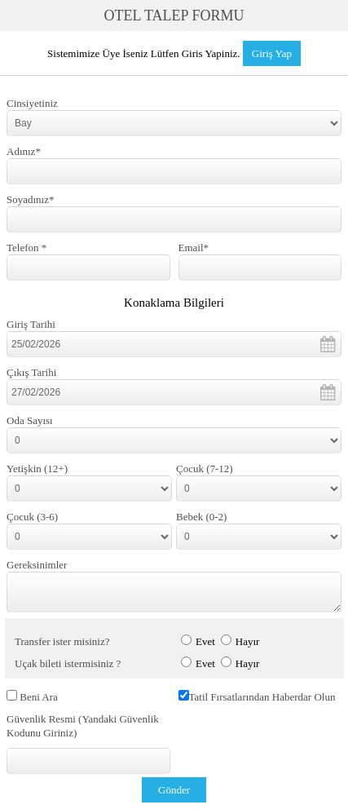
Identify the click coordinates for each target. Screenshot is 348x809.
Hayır (248, 641)
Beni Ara (39, 697)
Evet (205, 641)
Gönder (174, 790)
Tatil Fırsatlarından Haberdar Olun (262, 697)
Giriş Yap (272, 53)
